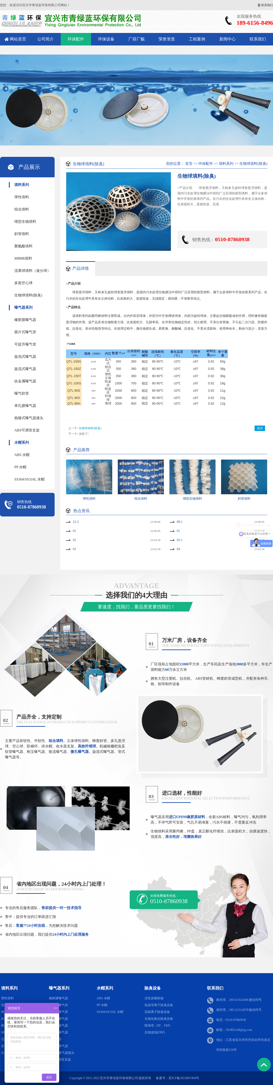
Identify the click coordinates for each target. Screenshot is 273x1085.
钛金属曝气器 (25, 381)
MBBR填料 (23, 258)
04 (178, 549)
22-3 (76, 522)
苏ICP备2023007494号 (184, 1078)
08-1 (180, 522)
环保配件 (76, 39)
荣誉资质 (167, 39)
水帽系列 (21, 442)
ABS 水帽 (22, 455)
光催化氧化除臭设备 (158, 1018)
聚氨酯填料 (23, 246)
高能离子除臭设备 (157, 1012)
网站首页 (18, 39)
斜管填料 (21, 234)
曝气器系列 (23, 307)
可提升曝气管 (25, 344)
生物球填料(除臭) (28, 295)
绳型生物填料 (25, 221)
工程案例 (197, 39)
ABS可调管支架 (27, 430)
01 (74, 531)
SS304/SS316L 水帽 (29, 479)
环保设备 (106, 39)
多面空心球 (23, 283)
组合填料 (21, 209)
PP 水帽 (20, 467)
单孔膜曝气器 (25, 406)
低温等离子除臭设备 (158, 1005)
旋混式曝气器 (25, 356)
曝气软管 (21, 393)
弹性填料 (21, 197)
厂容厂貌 (136, 39)
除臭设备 (152, 988)
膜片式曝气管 (25, 332)
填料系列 (21, 185)
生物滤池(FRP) (154, 1032)
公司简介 (45, 39)
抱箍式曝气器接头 (28, 418)
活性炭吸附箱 (154, 998)
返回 (260, 428)
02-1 (180, 540)
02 (74, 540)
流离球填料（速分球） (32, 271)
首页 (188, 163)
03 (74, 549)
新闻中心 (227, 39)
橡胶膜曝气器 (25, 320)
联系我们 (267, 5)
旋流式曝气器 (25, 369)
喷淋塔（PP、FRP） (158, 1025)
